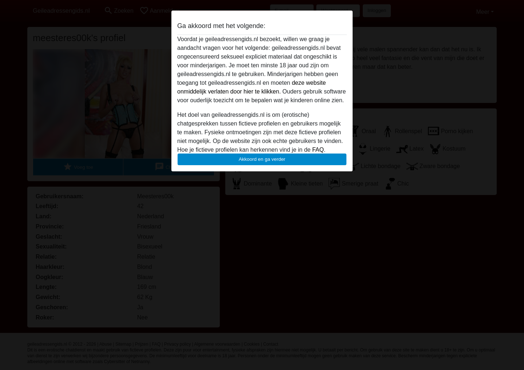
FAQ (318, 150)
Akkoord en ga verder (262, 159)
